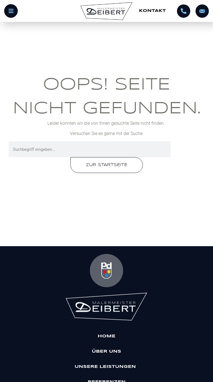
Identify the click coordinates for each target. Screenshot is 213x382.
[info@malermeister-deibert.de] (202, 11)
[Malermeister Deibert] (107, 306)
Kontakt (152, 11)
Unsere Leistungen (107, 367)
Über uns (106, 351)
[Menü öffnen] (40, 11)
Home (106, 336)
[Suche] (187, 149)
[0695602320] (183, 11)
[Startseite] (106, 11)
